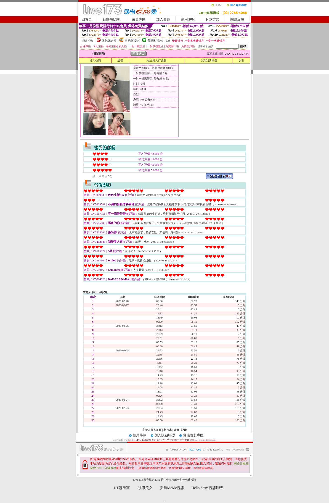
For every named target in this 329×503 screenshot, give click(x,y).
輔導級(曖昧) (132, 40)
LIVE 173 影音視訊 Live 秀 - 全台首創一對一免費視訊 (164, 439)
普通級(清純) (155, 40)
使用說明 (188, 19)
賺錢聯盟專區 (193, 435)
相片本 (168, 430)
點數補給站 (111, 19)
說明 (241, 60)
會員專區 (139, 19)
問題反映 (237, 19)
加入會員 (163, 19)
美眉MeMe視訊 (172, 488)
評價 (176, 430)
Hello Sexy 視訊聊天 (207, 488)
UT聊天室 (122, 488)
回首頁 (87, 19)
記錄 (184, 430)
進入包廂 (95, 60)
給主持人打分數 (156, 60)
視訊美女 (145, 488)
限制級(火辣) (109, 40)
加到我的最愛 (209, 60)
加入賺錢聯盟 (164, 435)
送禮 (120, 60)
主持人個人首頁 (152, 430)
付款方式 (212, 19)
